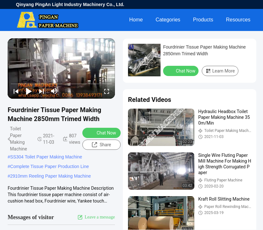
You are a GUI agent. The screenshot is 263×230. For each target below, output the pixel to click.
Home (136, 19)
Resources (238, 19)
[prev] (16, 91)
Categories (167, 19)
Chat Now (102, 132)
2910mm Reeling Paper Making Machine (50, 176)
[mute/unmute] (54, 91)
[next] (41, 91)
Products (203, 19)
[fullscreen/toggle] (106, 91)
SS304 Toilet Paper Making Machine (46, 156)
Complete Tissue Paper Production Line (49, 166)
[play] (61, 69)
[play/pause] (28, 91)
